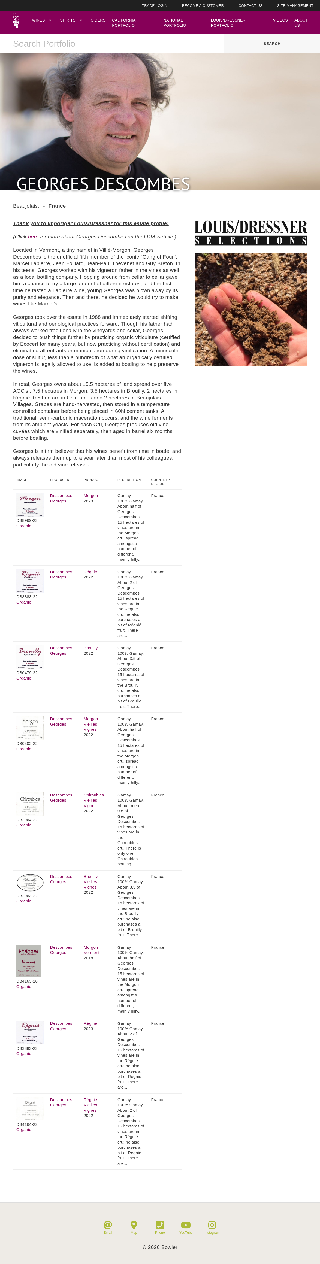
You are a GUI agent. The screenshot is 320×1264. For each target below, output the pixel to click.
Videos (280, 20)
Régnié (90, 571)
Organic (23, 525)
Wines (38, 20)
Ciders (98, 20)
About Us (301, 22)
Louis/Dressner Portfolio (228, 22)
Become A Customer (203, 6)
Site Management (295, 6)
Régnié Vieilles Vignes (90, 1105)
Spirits (68, 20)
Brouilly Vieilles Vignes (91, 881)
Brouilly (91, 647)
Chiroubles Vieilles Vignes (94, 800)
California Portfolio (123, 22)
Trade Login (155, 6)
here (33, 237)
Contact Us (250, 6)
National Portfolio (175, 22)
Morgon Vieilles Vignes (91, 724)
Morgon (91, 495)
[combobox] (112, 43)
